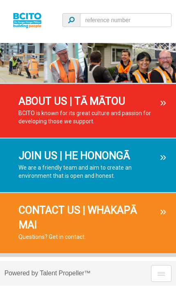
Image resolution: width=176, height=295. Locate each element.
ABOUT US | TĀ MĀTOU (71, 101)
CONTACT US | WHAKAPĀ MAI (77, 217)
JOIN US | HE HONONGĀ (74, 156)
